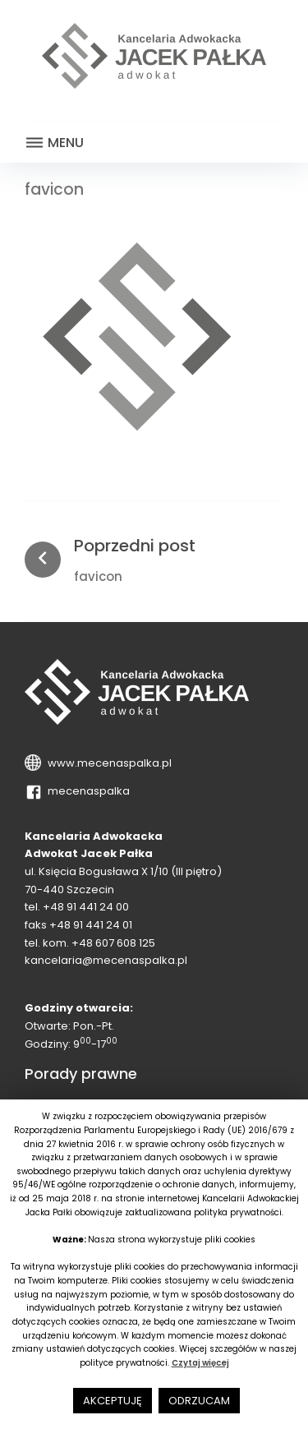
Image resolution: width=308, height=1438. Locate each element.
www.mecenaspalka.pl (107, 763)
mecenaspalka (86, 791)
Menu (54, 143)
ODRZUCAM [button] (199, 1400)
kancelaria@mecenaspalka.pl (106, 960)
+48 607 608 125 (113, 943)
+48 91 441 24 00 (86, 907)
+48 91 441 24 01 (90, 925)
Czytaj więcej (200, 1363)
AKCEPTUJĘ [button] (112, 1400)
